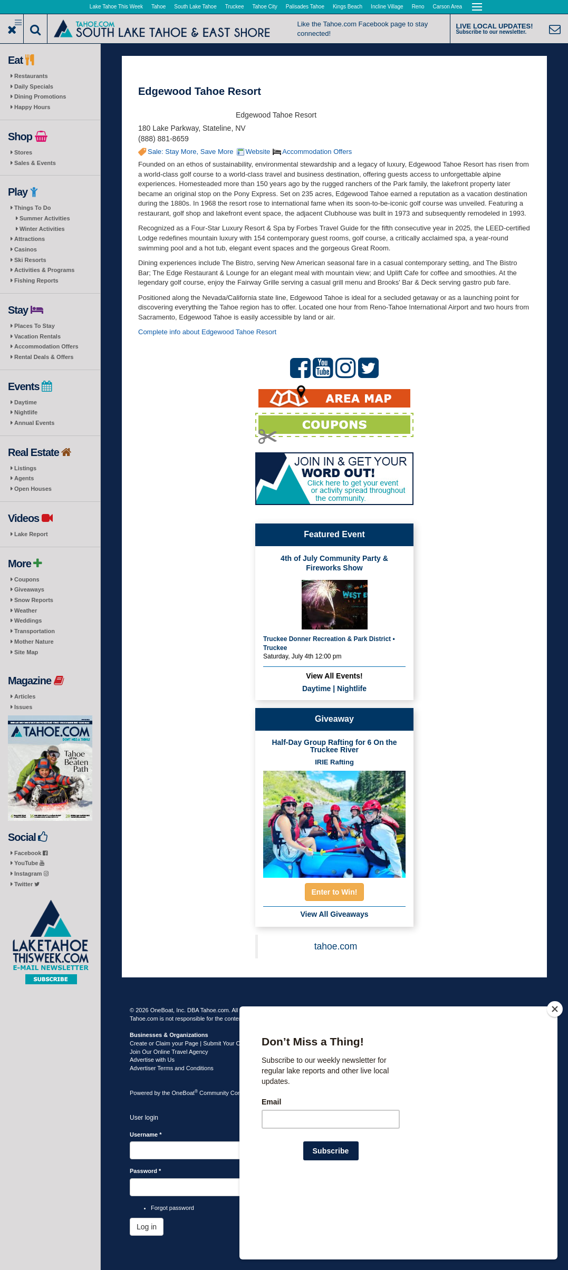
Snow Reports (33, 600)
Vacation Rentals (37, 336)
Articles (24, 696)
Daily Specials (33, 86)
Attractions (29, 239)
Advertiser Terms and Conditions (172, 1068)
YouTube (29, 863)
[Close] (555, 1077)
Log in (147, 1227)
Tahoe (158, 6)
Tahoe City (265, 6)
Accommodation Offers (46, 346)
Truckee (234, 6)
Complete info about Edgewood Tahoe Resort (207, 332)
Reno (418, 6)
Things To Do (32, 208)
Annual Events (34, 423)
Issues (23, 707)
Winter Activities (42, 229)
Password (145, 1171)
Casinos (25, 249)
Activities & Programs (44, 270)
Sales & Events (35, 163)
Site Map (26, 652)
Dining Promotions (40, 96)
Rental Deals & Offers (43, 357)
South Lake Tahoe (195, 6)
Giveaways (29, 589)
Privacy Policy (341, 1010)
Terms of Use (301, 1010)
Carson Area (448, 6)
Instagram (31, 873)
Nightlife (25, 412)
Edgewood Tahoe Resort (199, 91)
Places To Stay (34, 326)
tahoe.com (336, 946)
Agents (24, 478)
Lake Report (31, 534)
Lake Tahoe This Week (116, 6)
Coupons (27, 579)
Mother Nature (34, 641)
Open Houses (33, 489)
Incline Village (387, 6)
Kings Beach (347, 6)
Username (146, 1134)
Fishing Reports (36, 280)
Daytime (25, 402)
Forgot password (172, 1208)
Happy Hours (32, 107)
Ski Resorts (30, 260)
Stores (23, 152)
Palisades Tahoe (305, 6)
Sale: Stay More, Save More (191, 152)
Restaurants (31, 76)
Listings (25, 468)
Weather (25, 610)
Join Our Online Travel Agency (169, 1052)
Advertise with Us (152, 1059)
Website (258, 152)
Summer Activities (45, 218)
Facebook (30, 853)
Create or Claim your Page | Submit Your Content (193, 1043)
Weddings (28, 620)
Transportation (34, 631)
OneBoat (185, 1093)
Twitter (27, 884)
